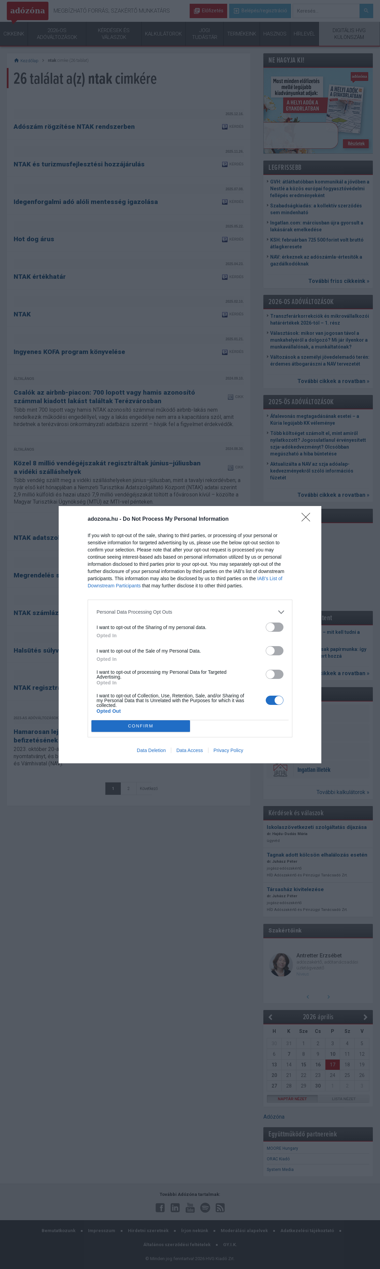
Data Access (189, 750)
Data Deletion (151, 750)
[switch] (274, 627)
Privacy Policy (228, 750)
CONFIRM (141, 725)
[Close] (308, 519)
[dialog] (190, 634)
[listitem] (190, 612)
